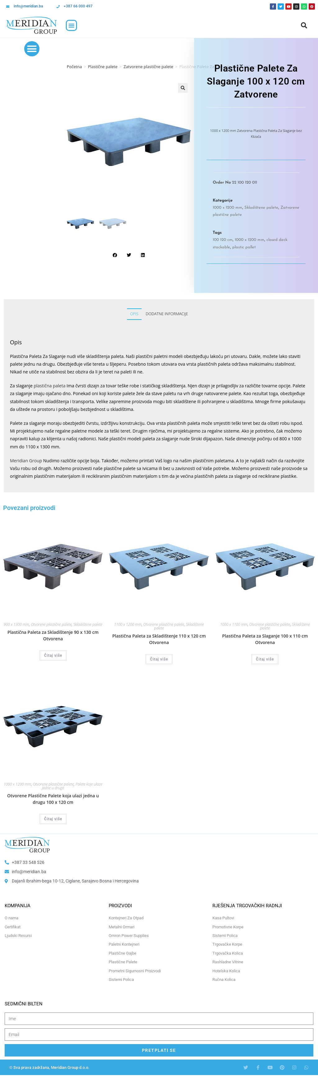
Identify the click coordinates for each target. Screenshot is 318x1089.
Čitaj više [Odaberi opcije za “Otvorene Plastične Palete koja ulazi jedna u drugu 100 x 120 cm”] (53, 819)
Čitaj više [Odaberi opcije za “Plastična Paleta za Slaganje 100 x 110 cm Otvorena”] (265, 659)
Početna (74, 66)
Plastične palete (102, 66)
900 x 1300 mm (16, 624)
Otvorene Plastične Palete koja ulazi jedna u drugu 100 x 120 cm (53, 799)
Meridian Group (26, 461)
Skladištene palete (261, 208)
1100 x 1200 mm (127, 624)
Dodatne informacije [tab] (167, 313)
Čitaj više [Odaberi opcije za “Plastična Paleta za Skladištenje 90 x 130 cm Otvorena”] (53, 655)
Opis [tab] (134, 313)
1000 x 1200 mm (227, 208)
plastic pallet (244, 247)
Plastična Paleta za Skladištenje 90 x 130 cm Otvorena (52, 635)
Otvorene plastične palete (51, 624)
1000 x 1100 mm (234, 624)
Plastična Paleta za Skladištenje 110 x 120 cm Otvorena (159, 639)
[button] (71, 25)
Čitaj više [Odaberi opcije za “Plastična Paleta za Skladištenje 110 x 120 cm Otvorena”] (159, 659)
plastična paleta (49, 386)
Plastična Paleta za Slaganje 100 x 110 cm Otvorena (265, 639)
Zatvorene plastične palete (148, 66)
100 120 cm (223, 240)
